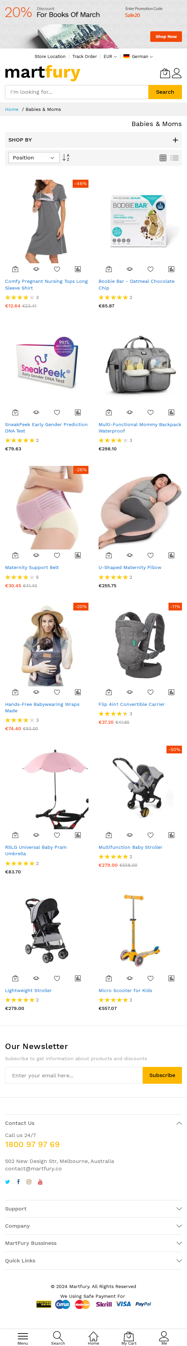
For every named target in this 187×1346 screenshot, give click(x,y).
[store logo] (43, 73)
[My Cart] (165, 73)
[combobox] (76, 92)
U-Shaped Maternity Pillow (130, 567)
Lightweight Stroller (28, 990)
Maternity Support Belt (32, 567)
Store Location (50, 56)
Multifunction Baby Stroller (130, 847)
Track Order (84, 56)
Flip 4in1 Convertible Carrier (132, 704)
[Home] (93, 1332)
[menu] (23, 1336)
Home (12, 109)
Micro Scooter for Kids (125, 990)
